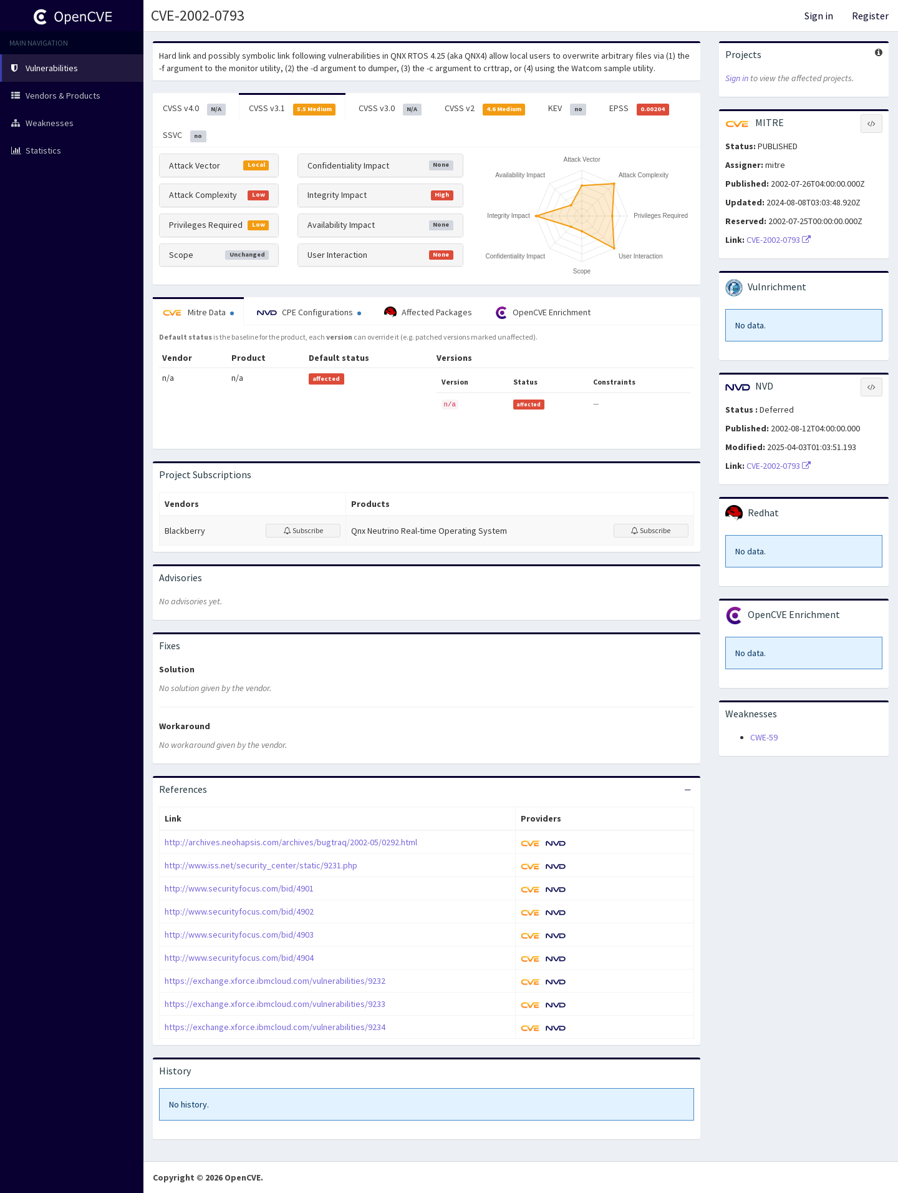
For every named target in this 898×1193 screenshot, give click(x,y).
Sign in (818, 15)
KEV (567, 108)
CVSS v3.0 (390, 108)
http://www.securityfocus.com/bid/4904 (239, 957)
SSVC (184, 135)
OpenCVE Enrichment (543, 313)
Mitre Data (198, 312)
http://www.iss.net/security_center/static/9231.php (261, 865)
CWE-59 (764, 737)
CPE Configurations (309, 312)
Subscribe (303, 530)
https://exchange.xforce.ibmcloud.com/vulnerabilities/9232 (275, 980)
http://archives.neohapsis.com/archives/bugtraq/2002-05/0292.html (291, 842)
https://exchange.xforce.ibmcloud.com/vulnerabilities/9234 (275, 1027)
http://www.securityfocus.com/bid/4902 (239, 911)
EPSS (639, 108)
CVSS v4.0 (194, 108)
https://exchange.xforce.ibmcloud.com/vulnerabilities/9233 (275, 1003)
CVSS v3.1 (292, 108)
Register (870, 15)
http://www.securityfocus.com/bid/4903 (239, 934)
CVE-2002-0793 (778, 239)
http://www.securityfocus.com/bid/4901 (239, 888)
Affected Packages (428, 313)
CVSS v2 (485, 108)
